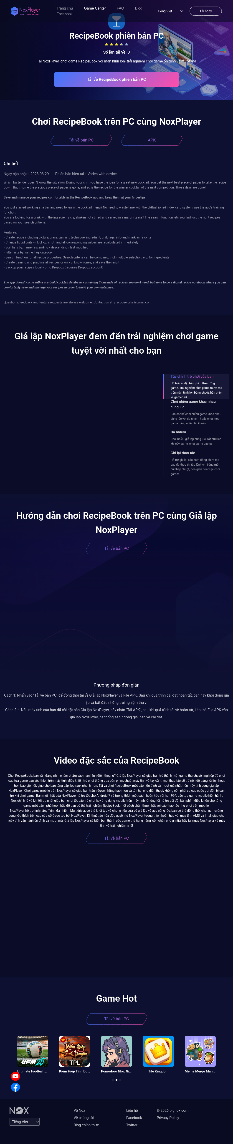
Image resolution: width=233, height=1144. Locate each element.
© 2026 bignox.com (173, 1110)
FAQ (120, 8)
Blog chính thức (86, 1125)
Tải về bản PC (81, 140)
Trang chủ (65, 8)
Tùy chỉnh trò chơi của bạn (192, 376)
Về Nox (79, 1110)
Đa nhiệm (178, 432)
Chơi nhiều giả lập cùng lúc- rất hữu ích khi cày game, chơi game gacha (196, 441)
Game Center (95, 8)
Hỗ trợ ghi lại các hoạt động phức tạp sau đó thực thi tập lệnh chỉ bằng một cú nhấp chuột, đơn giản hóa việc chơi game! (195, 466)
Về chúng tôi (84, 1118)
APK (152, 140)
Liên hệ (132, 1110)
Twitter (131, 1125)
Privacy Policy (168, 1118)
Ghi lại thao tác (183, 453)
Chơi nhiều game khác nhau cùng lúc (193, 404)
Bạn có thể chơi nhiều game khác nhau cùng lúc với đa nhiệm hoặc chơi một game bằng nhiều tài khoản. (196, 418)
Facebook (65, 14)
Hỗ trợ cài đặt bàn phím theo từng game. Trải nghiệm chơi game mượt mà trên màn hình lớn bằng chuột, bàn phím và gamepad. (197, 390)
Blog (138, 8)
